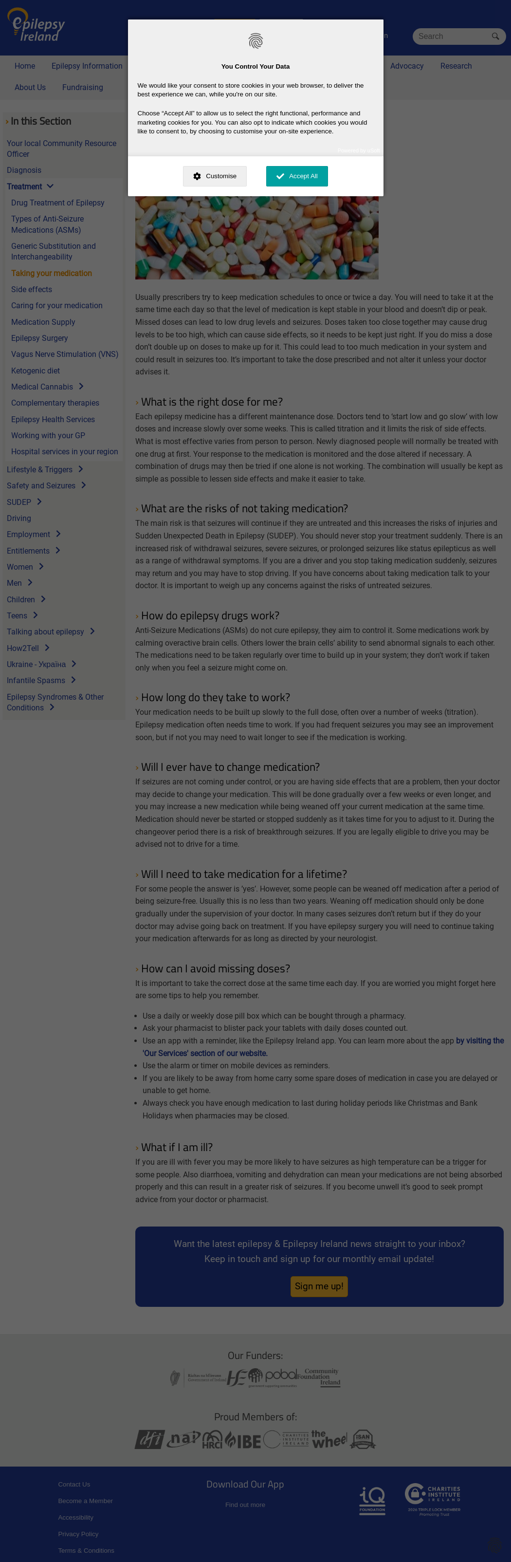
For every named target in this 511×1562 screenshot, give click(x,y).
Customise (221, 176)
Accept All (303, 176)
